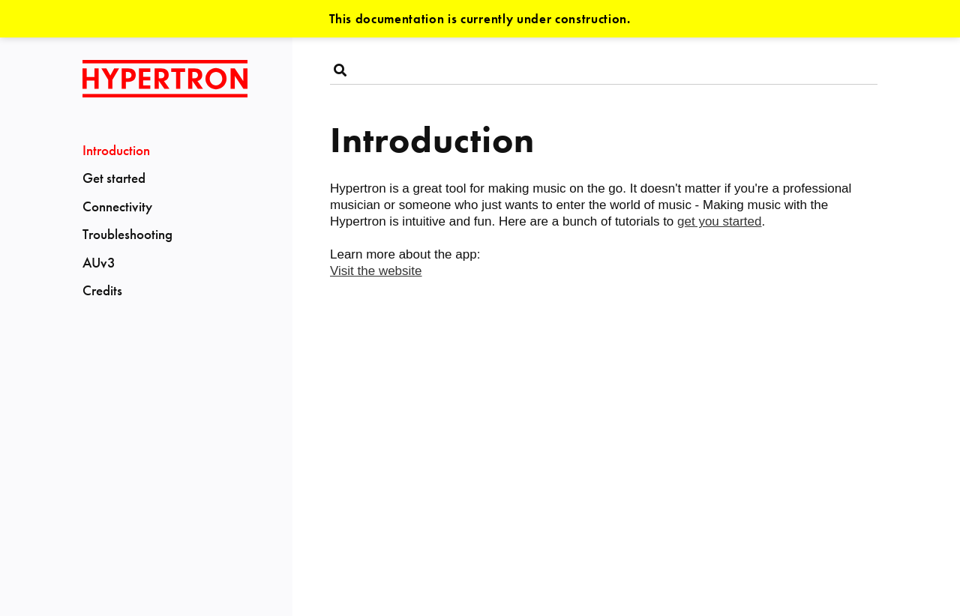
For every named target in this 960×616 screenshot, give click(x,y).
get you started (719, 221)
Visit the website (376, 271)
